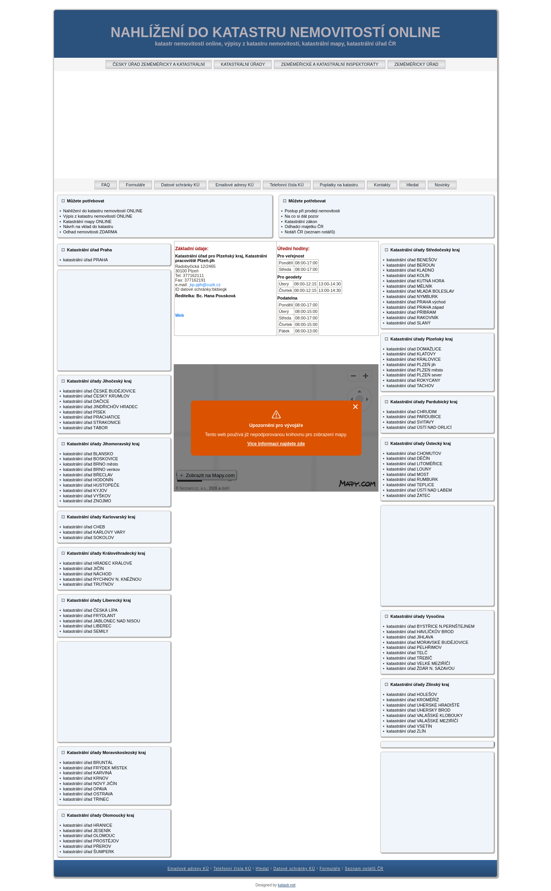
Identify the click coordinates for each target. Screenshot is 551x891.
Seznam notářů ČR (364, 869)
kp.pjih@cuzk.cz (205, 284)
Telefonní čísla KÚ (232, 869)
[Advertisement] (275, 124)
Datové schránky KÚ (294, 869)
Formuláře (330, 869)
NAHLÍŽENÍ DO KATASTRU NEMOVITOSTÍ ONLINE (275, 32)
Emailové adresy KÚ (188, 869)
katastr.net (286, 885)
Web (179, 315)
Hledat (262, 869)
